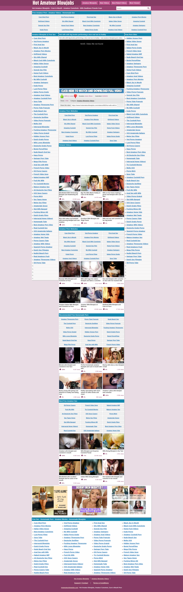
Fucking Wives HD (41, 212)
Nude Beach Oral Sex (42, 152)
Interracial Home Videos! (43, 218)
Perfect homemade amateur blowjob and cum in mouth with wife (91, 366)
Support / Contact (81, 583)
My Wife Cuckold (115, 25)
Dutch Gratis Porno (41, 139)
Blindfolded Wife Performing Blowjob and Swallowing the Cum (68, 194)
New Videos (104, 3)
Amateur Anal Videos (115, 30)
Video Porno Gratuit (41, 133)
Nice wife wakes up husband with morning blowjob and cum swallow (69, 220)
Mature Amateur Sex (42, 187)
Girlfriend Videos (43, 21)
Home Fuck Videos (67, 25)
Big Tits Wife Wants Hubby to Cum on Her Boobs (90, 193)
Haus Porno (38, 155)
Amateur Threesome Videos (44, 260)
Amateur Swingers (139, 25)
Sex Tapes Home (40, 199)
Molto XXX (38, 124)
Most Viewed (135, 3)
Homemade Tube (40, 222)
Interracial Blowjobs (41, 127)
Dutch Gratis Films (41, 215)
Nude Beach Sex (40, 111)
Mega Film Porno (40, 162)
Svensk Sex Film (43, 25)
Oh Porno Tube (39, 263)
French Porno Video (41, 168)
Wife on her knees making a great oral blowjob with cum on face (113, 194)
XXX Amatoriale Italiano (43, 231)
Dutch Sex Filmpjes (41, 250)
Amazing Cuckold (139, 21)
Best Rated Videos (119, 3)
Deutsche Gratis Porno (43, 146)
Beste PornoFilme (41, 149)
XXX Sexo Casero (40, 193)
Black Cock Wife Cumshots (91, 21)
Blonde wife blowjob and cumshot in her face (67, 366)
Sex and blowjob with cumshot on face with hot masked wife (113, 279)
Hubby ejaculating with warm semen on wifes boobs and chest (90, 392)
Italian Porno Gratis (91, 30)
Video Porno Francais (42, 120)
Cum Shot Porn (44, 17)
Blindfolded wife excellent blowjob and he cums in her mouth (68, 478)
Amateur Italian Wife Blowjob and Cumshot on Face (68, 305)
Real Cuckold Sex (41, 228)
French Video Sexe (41, 174)
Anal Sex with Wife (41, 165)
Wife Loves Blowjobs (42, 143)
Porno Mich (38, 196)
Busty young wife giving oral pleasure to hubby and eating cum (69, 392)
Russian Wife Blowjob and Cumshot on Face (68, 279)
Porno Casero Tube (41, 241)
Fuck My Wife (39, 180)
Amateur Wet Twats (41, 237)
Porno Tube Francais (42, 108)
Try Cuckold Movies (41, 184)
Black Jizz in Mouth (115, 17)
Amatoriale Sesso (41, 206)
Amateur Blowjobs (90, 3)
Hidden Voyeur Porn (41, 136)
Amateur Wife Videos (42, 244)
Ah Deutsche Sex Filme (43, 190)
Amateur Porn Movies (139, 17)
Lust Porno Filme (67, 30)
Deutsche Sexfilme (41, 117)
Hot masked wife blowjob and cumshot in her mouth (112, 477)
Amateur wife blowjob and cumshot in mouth (68, 452)
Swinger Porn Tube (41, 158)
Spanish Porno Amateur (43, 247)
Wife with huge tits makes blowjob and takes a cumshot (90, 279)
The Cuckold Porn (41, 114)
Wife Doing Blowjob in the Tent (113, 451)
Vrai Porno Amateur (67, 17)
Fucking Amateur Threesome (45, 130)
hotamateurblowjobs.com (69, 587)
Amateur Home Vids (41, 234)
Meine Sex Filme (40, 203)
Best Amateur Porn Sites (43, 225)
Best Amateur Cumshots (91, 25)
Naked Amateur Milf (41, 177)
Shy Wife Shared (67, 21)
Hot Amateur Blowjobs (81, 579)
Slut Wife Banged (40, 209)
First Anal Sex (91, 17)
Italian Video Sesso (115, 21)
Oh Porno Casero (40, 171)
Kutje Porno (44, 30)
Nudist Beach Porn (41, 253)
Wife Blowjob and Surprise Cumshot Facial (90, 452)
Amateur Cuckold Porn (139, 30)
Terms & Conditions (101, 583)
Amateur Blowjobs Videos (85, 101)
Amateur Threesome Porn (44, 105)
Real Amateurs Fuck (41, 256)
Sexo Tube (38, 101)
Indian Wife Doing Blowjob (90, 477)
